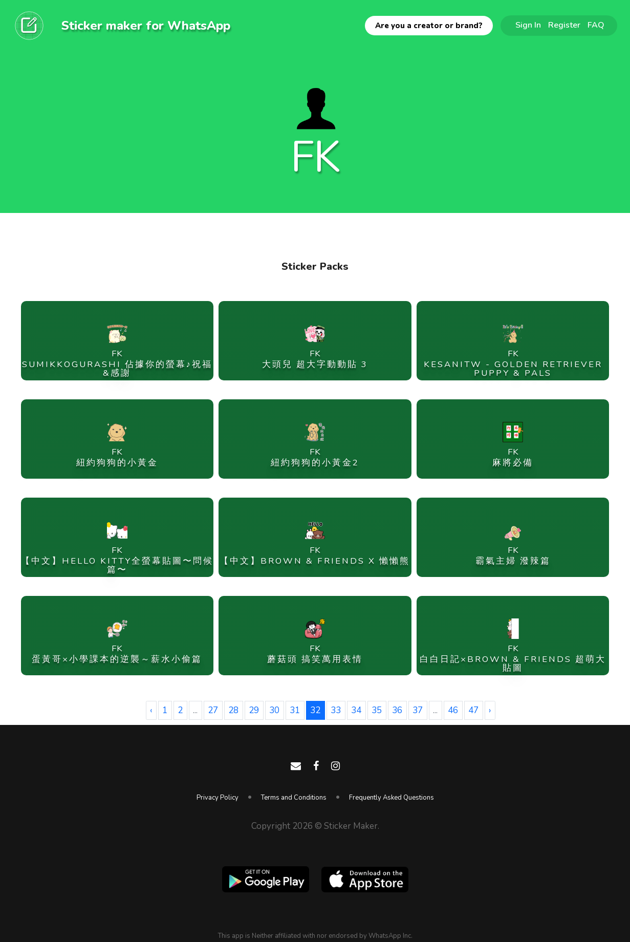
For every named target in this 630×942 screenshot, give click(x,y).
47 (473, 710)
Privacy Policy (217, 797)
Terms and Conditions (294, 797)
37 (417, 710)
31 (295, 710)
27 (213, 710)
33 (336, 710)
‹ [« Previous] (151, 710)
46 (453, 710)
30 (274, 710)
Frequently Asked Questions (391, 797)
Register (564, 25)
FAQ (596, 25)
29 (254, 710)
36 (397, 710)
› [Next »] (490, 710)
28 (233, 710)
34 (356, 710)
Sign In (528, 25)
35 (377, 710)
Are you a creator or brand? (429, 25)
